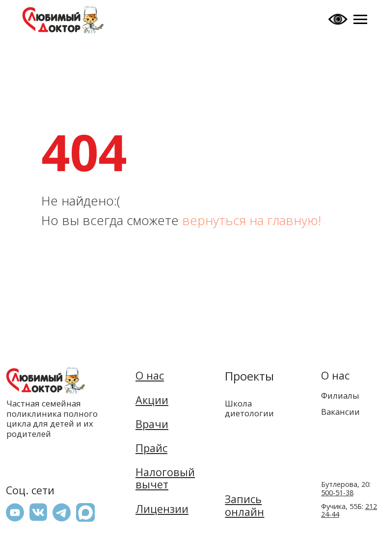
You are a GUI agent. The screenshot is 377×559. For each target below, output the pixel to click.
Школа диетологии (249, 408)
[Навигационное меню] (360, 20)
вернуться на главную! (251, 220)
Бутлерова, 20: (346, 488)
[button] (85, 512)
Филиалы (340, 395)
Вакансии (340, 411)
